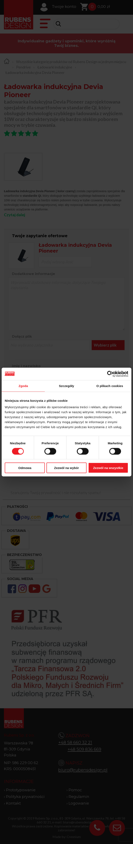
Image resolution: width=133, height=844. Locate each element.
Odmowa (24, 468)
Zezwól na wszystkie (108, 468)
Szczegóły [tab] (66, 385)
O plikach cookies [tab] (109, 385)
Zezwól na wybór (66, 468)
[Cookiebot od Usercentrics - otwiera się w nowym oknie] (110, 374)
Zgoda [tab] (23, 385)
